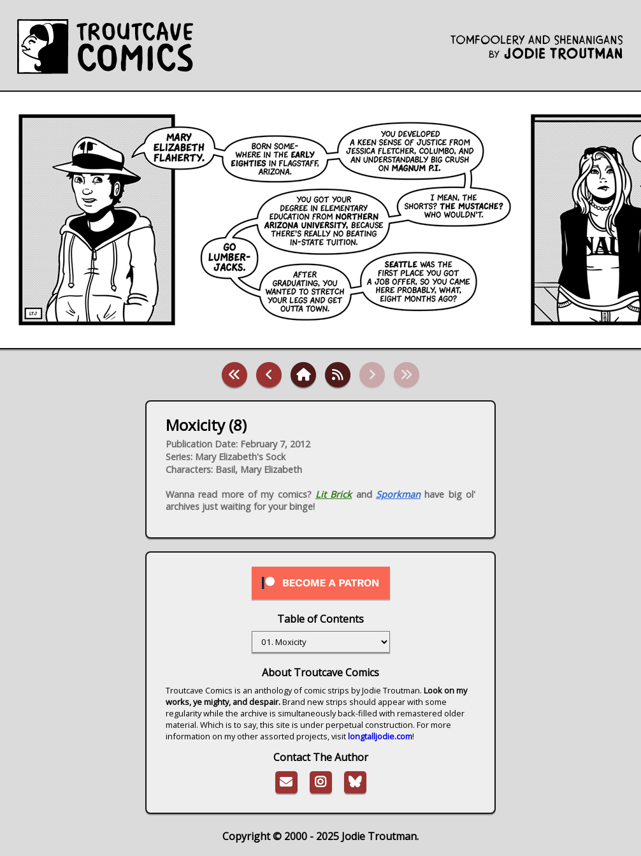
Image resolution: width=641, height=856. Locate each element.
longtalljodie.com (380, 736)
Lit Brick (333, 494)
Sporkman (398, 494)
